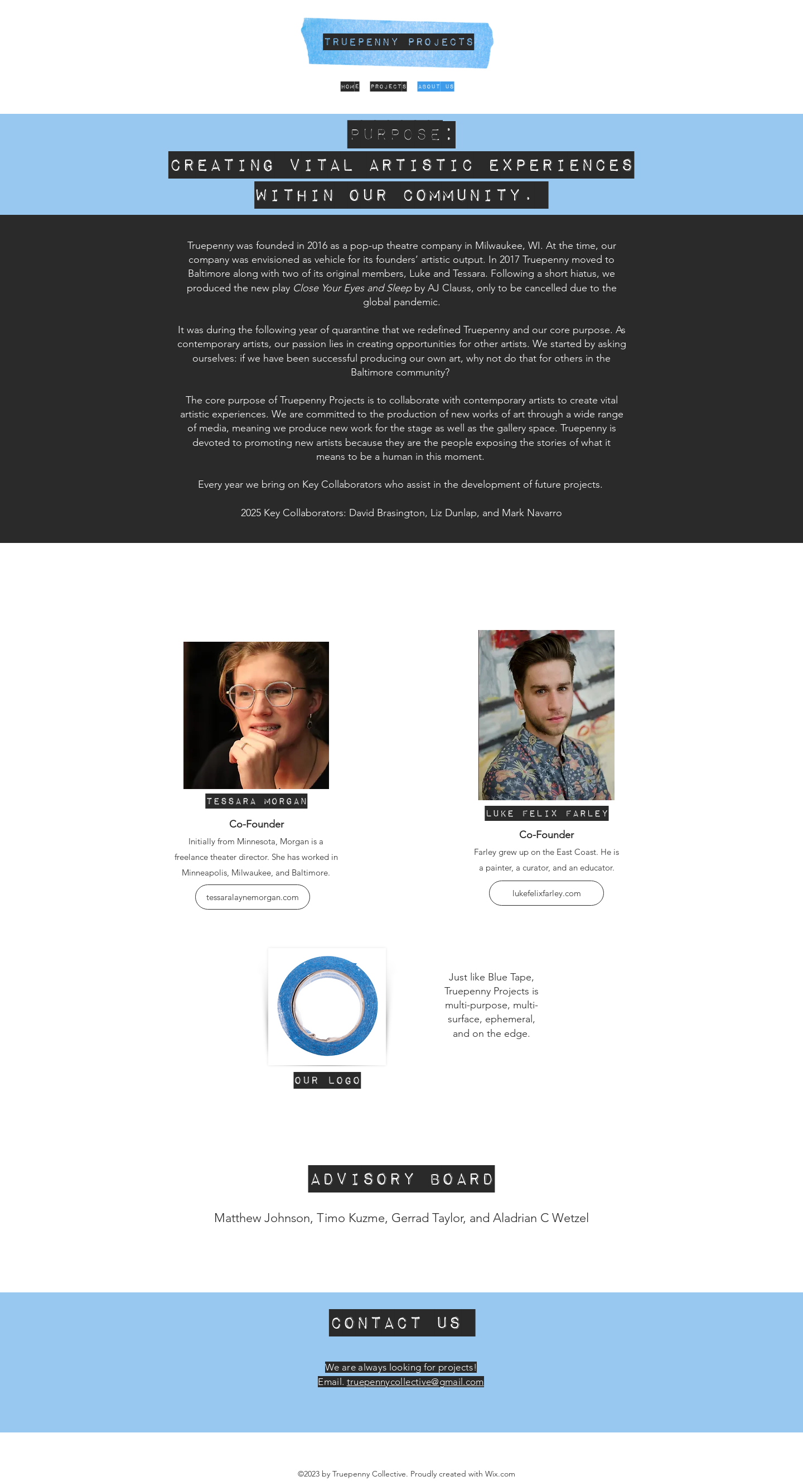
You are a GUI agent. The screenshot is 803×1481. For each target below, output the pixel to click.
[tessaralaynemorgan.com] (252, 897)
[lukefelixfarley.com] (546, 893)
